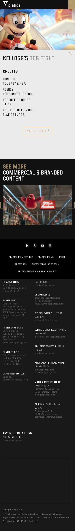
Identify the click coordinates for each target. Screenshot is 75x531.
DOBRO (62, 257)
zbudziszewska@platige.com (49, 304)
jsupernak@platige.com (46, 320)
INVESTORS (21, 264)
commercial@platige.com (47, 298)
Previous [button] (3, 205)
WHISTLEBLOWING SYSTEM (45, 264)
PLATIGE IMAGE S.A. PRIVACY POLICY (37, 271)
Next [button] (71, 205)
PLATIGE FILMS (46, 257)
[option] (37, 205)
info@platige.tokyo (12, 364)
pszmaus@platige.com (46, 372)
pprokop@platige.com (45, 285)
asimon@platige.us (12, 306)
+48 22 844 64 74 (11, 291)
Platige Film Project (21, 257)
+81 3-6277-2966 (11, 361)
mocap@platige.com (45, 395)
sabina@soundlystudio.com (48, 417)
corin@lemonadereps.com (16, 380)
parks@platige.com (44, 370)
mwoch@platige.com (13, 440)
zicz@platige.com (43, 301)
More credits (38, 130)
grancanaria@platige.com (15, 342)
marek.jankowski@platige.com (50, 337)
